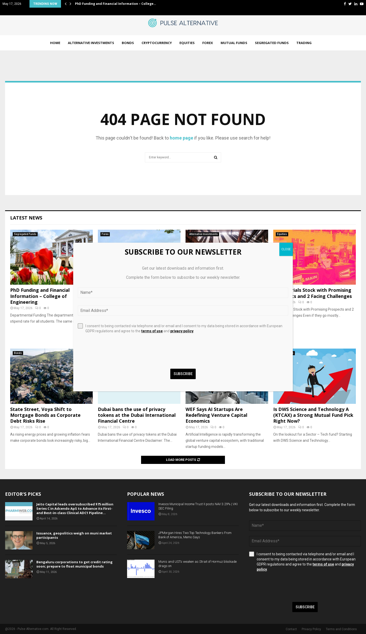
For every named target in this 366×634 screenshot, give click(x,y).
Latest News (26, 218)
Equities (187, 42)
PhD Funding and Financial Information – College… (115, 4)
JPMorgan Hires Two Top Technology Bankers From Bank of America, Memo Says (195, 535)
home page (181, 138)
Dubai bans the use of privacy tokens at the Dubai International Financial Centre (137, 415)
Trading (304, 42)
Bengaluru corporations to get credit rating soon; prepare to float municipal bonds (74, 564)
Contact (291, 629)
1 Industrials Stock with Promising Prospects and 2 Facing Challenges (312, 293)
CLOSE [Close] (286, 249)
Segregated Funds (272, 42)
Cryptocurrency (157, 42)
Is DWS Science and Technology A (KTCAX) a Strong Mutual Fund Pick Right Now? (313, 415)
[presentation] (287, 587)
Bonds (128, 42)
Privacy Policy (311, 629)
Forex (207, 42)
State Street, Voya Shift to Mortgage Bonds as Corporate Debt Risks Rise (45, 415)
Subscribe (305, 607)
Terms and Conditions (341, 629)
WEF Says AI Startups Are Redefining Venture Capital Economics (216, 415)
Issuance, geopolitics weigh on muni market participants (74, 535)
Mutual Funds (234, 42)
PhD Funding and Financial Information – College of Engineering (40, 296)
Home (55, 42)
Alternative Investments (91, 42)
